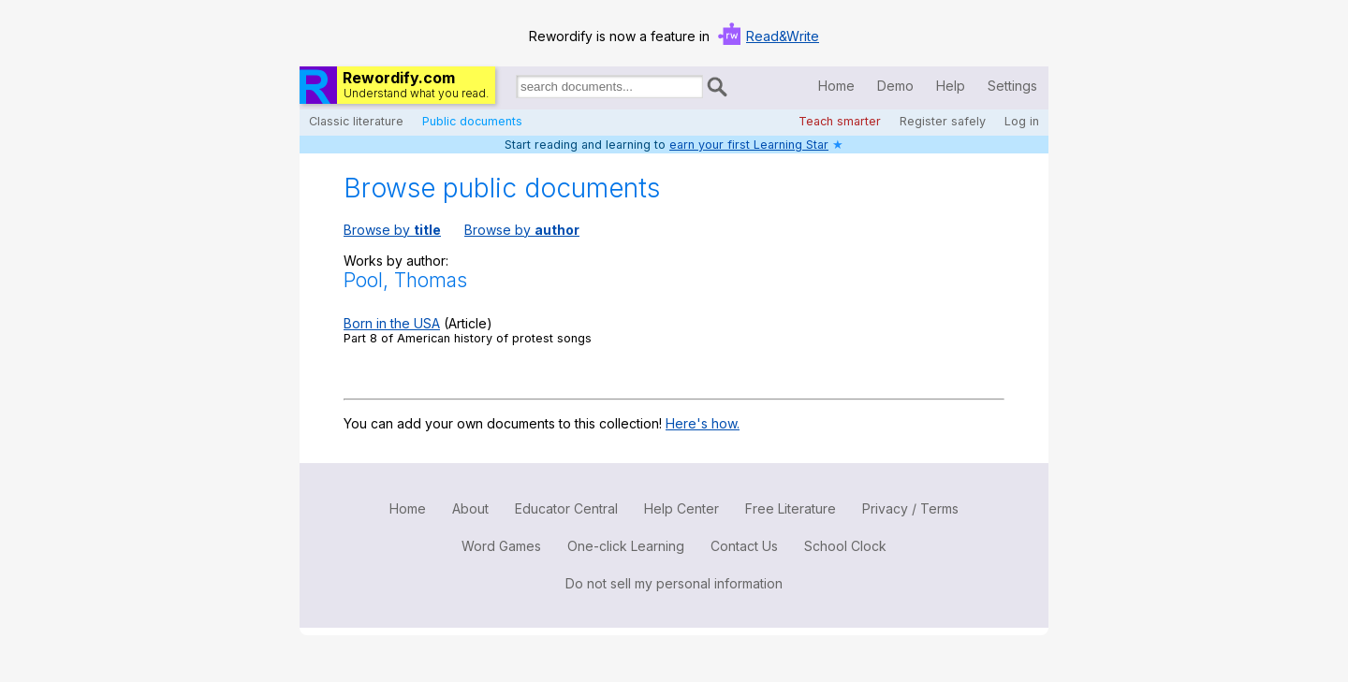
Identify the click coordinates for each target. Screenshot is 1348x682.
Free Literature (790, 508)
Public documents (472, 121)
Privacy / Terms (910, 508)
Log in (1021, 121)
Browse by (392, 230)
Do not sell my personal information (674, 583)
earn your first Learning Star (748, 145)
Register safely (943, 121)
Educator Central (566, 508)
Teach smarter (840, 121)
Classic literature (356, 121)
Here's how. (703, 423)
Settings (1012, 86)
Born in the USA (392, 323)
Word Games (501, 546)
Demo (895, 86)
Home (836, 86)
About (470, 508)
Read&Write (782, 36)
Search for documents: (515, 90)
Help (950, 86)
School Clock (845, 546)
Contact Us (744, 546)
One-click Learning (625, 546)
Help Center (681, 508)
